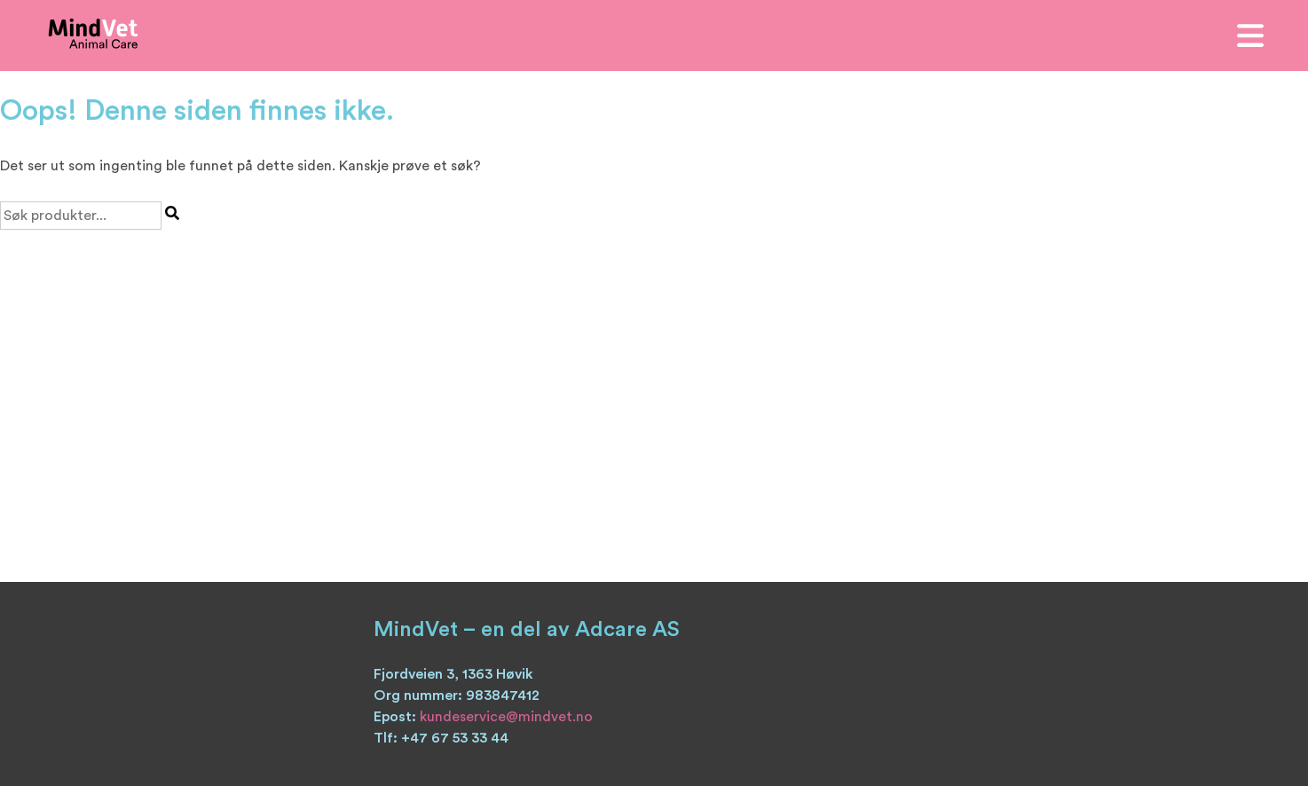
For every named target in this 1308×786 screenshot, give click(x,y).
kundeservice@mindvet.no (506, 717)
